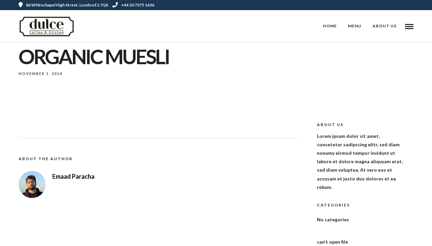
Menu (354, 25)
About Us (385, 25)
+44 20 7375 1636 (133, 4)
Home (330, 25)
